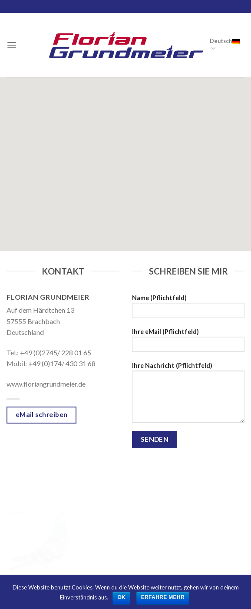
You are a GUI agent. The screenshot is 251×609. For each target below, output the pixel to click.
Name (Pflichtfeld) (188, 309)
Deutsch (225, 45)
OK (121, 597)
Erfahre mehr (163, 597)
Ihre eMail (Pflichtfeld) (188, 343)
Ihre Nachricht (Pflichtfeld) (188, 395)
